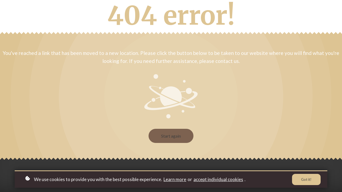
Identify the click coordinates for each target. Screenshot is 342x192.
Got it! (306, 179)
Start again (171, 135)
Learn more (175, 179)
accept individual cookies (218, 179)
